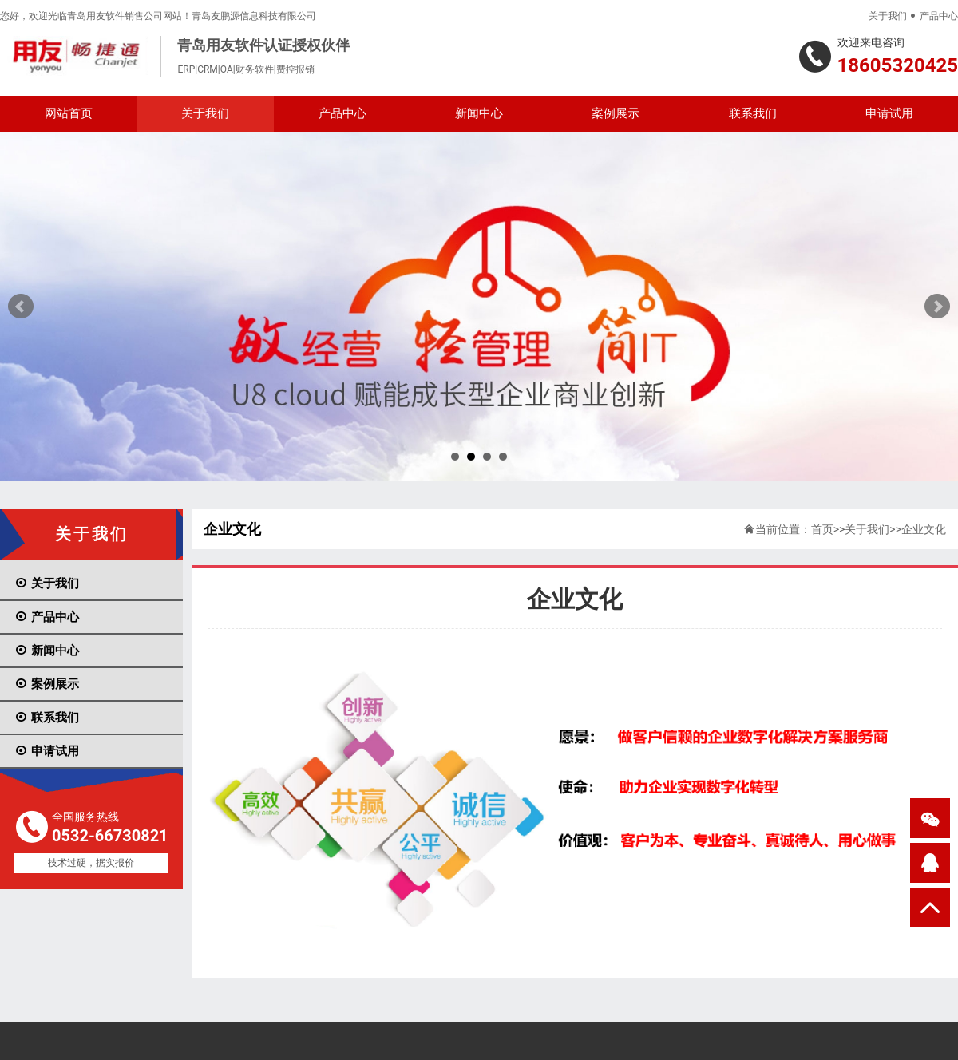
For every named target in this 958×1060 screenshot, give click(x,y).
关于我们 (888, 16)
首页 (822, 529)
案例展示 (615, 113)
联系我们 (753, 113)
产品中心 (939, 16)
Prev (21, 306)
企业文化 (923, 529)
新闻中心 (479, 113)
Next (937, 306)
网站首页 (69, 113)
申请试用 (889, 113)
